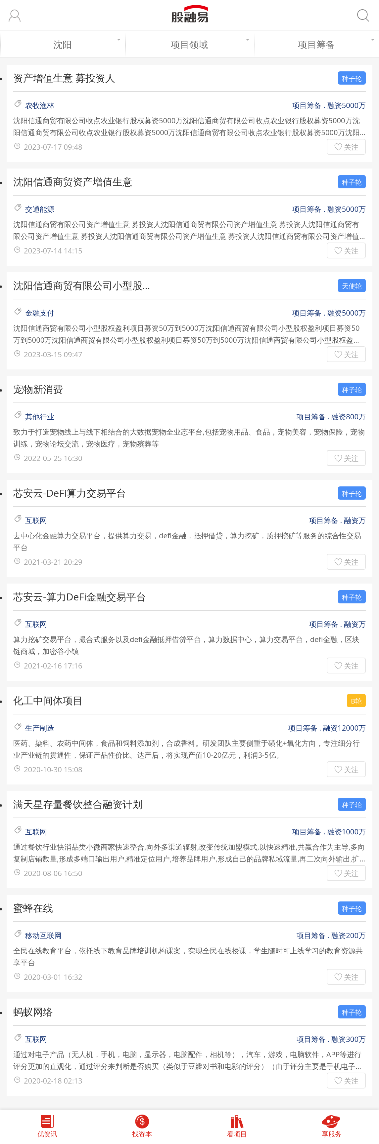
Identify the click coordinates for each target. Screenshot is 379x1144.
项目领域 (209, 44)
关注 (351, 147)
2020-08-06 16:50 (53, 873)
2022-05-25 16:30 (53, 458)
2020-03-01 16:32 (53, 977)
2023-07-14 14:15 (53, 250)
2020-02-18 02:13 (53, 1081)
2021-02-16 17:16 (53, 665)
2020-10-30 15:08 (53, 769)
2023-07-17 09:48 (53, 147)
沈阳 (85, 44)
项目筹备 (335, 44)
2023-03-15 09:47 (53, 354)
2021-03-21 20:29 (53, 562)
